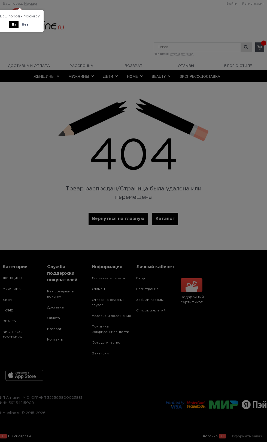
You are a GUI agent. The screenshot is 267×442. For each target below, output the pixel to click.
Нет (25, 24)
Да (13, 24)
